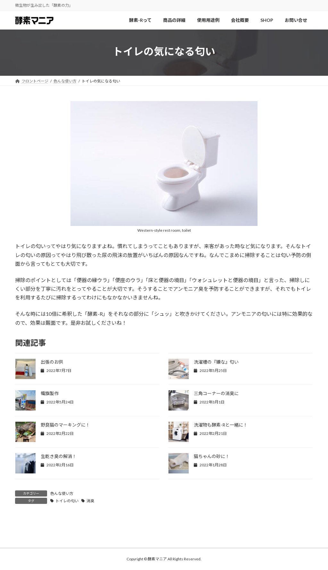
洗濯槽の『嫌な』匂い (216, 362)
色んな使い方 (61, 493)
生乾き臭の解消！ (59, 456)
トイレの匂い (66, 500)
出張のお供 (52, 362)
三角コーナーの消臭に (216, 393)
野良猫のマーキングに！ (65, 425)
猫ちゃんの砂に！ (212, 456)
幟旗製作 (50, 393)
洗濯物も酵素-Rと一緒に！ (221, 425)
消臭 (90, 500)
